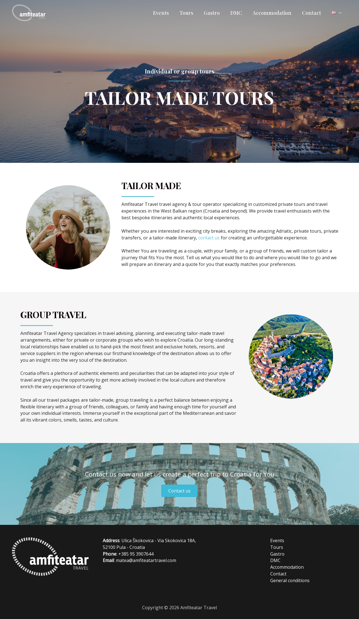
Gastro (214, 12)
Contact (312, 12)
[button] (179, 491)
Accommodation (273, 12)
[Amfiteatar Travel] (29, 12)
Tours (189, 12)
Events (165, 12)
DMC (238, 12)
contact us (209, 238)
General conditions (290, 580)
